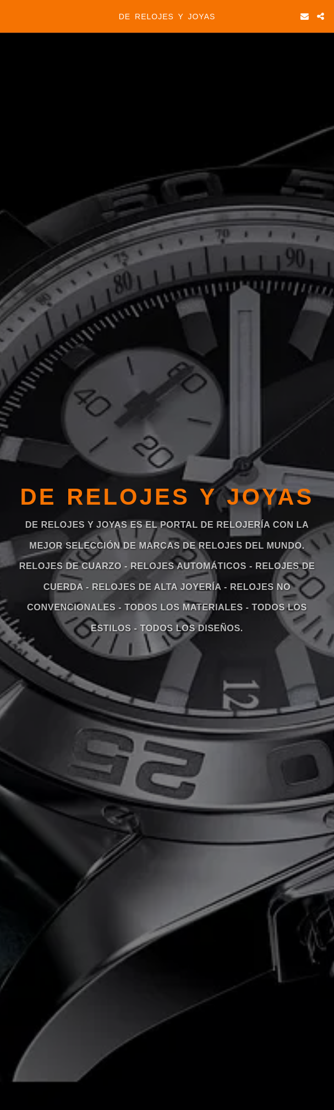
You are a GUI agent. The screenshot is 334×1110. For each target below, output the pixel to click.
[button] (12, 16)
